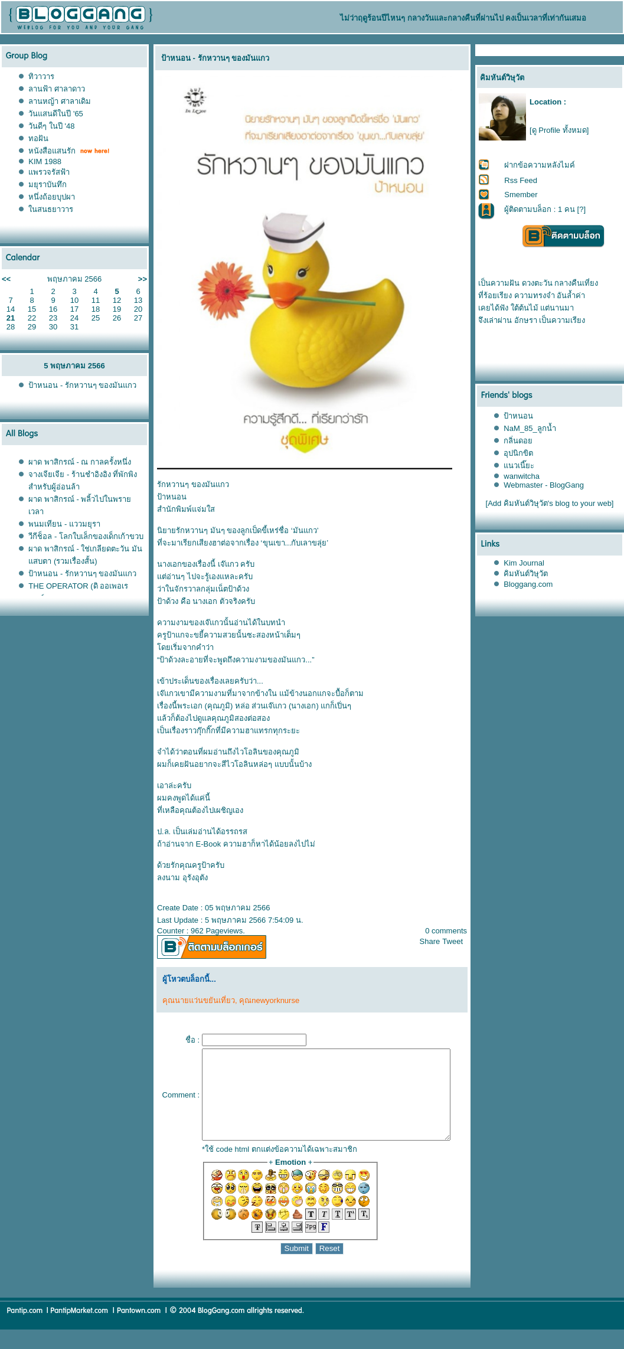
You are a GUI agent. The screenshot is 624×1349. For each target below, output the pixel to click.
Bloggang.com (528, 584)
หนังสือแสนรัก (52, 150)
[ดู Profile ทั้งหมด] (559, 130)
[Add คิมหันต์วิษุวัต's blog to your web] (550, 503)
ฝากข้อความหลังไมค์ (540, 165)
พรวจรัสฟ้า (49, 172)
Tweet (457, 941)
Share (434, 941)
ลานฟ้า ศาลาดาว (56, 88)
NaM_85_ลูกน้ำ (530, 428)
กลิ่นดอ (518, 440)
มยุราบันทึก (47, 184)
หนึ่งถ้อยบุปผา (51, 196)
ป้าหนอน (519, 415)
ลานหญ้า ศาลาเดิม (59, 101)
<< (6, 279)
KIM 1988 (44, 161)
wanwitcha (522, 476)
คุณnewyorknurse (264, 1000)
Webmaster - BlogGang (544, 485)
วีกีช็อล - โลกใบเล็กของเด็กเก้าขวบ (85, 536)
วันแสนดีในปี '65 (55, 113)
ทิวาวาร (41, 76)
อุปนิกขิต (519, 453)
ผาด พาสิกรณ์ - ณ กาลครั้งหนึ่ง (79, 462)
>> (142, 279)
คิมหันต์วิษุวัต (526, 573)
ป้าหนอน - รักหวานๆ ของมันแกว (82, 385)
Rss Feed (521, 180)
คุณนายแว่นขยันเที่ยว (194, 1000)
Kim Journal (524, 562)
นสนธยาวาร (50, 209)
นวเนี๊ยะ (519, 465)
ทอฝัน (38, 138)
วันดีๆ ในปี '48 (51, 126)
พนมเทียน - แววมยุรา (64, 524)
